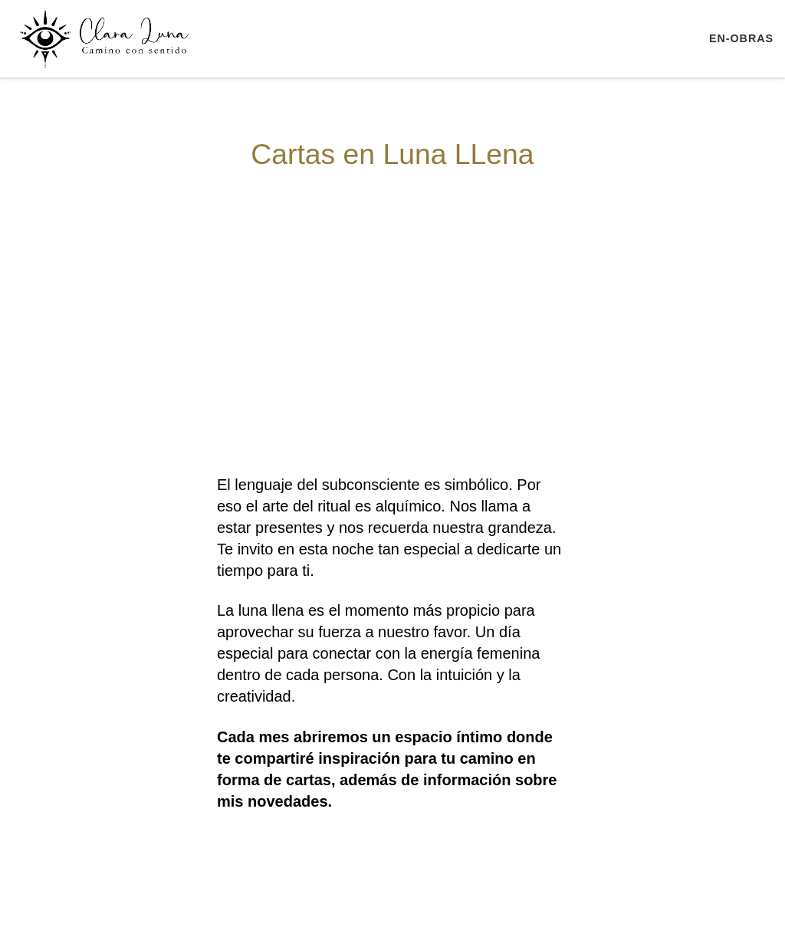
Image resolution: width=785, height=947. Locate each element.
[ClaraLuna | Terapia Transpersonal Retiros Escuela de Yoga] (107, 36)
